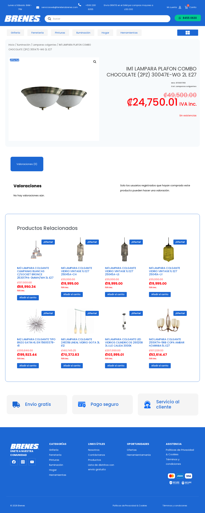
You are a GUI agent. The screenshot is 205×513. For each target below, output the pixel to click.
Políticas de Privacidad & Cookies (180, 452)
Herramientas (57, 475)
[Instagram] (23, 462)
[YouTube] (32, 462)
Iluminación (23, 44)
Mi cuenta (172, 7)
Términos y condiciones (173, 462)
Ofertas (132, 450)
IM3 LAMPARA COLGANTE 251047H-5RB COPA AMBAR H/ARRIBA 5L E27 (166, 342)
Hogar (53, 470)
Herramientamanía (139, 455)
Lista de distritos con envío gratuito (101, 467)
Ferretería (55, 455)
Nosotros (93, 450)
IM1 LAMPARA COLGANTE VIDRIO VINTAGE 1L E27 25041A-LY (164, 271)
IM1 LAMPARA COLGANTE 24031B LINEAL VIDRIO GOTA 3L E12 (80, 342)
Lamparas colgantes (44, 44)
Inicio (12, 44)
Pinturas (54, 460)
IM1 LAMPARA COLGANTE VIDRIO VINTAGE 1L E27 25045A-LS (120, 271)
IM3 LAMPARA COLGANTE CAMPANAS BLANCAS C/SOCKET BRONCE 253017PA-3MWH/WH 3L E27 (35, 273)
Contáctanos (96, 455)
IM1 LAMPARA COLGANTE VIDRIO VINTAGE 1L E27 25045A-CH (76, 271)
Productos (94, 460)
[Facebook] (14, 462)
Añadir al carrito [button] (27, 297)
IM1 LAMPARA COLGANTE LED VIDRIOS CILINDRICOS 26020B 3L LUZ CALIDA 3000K (124, 342)
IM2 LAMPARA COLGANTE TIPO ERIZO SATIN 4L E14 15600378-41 (36, 342)
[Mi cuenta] (180, 7)
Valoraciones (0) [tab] (27, 164)
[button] (187, 33)
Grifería (53, 450)
